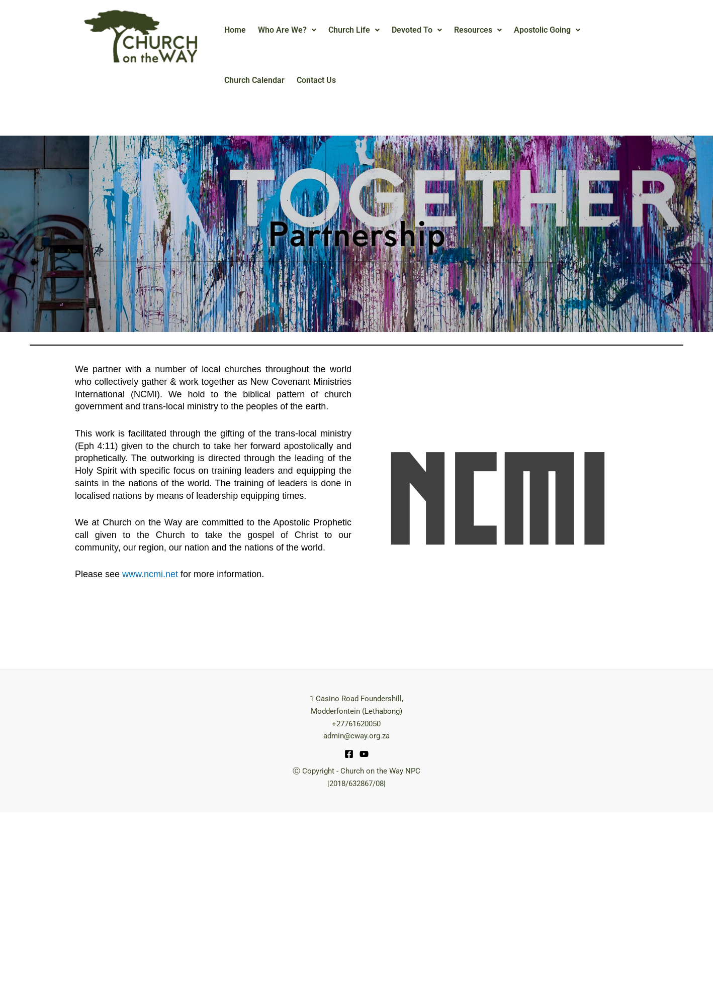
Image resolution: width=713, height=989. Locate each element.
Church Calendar (254, 80)
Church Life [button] (354, 30)
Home (235, 30)
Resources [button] (478, 30)
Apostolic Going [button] (547, 30)
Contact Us (316, 80)
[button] (287, 30)
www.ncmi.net (150, 574)
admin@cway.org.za (356, 735)
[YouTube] (364, 753)
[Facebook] (348, 753)
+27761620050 (356, 723)
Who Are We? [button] (287, 30)
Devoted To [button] (417, 30)
